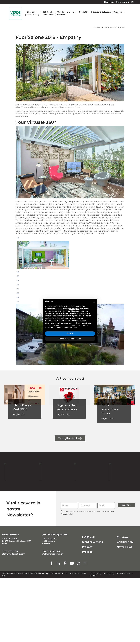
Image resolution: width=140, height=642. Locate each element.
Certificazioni (122, 2)
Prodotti (84, 12)
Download (109, 2)
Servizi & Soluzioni (102, 12)
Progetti (119, 12)
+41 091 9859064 (52, 551)
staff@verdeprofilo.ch (52, 554)
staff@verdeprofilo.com (13, 554)
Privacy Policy (67, 514)
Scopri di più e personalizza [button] (70, 339)
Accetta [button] (70, 333)
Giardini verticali (66, 12)
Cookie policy (108, 573)
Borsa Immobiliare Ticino (110, 409)
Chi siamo (33, 12)
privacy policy (74, 309)
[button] (94, 302)
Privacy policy (96, 573)
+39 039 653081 (11, 551)
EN (132, 2)
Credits (93, 576)
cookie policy (49, 318)
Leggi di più (18, 414)
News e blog (34, 15)
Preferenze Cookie (123, 573)
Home (96, 27)
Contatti (61, 15)
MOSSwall (48, 12)
